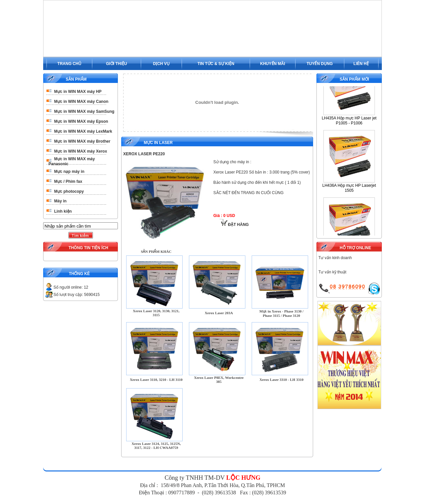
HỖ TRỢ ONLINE (355, 248)
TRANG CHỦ (69, 63)
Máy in (60, 201)
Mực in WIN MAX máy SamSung (84, 111)
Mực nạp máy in (69, 171)
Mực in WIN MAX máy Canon (81, 101)
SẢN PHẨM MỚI (354, 79)
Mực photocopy (69, 191)
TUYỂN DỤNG (319, 63)
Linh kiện (63, 211)
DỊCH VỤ (161, 63)
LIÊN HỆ (361, 63)
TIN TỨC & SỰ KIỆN (216, 63)
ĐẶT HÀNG (234, 224)
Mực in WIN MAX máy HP (78, 91)
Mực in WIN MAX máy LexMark (83, 131)
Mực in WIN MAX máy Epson (81, 121)
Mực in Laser (158, 142)
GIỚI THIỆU (116, 63)
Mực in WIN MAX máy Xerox (80, 151)
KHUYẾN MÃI (272, 63)
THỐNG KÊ (79, 273)
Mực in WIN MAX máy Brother (82, 141)
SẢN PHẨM (76, 79)
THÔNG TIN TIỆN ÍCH (88, 248)
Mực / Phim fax (68, 181)
